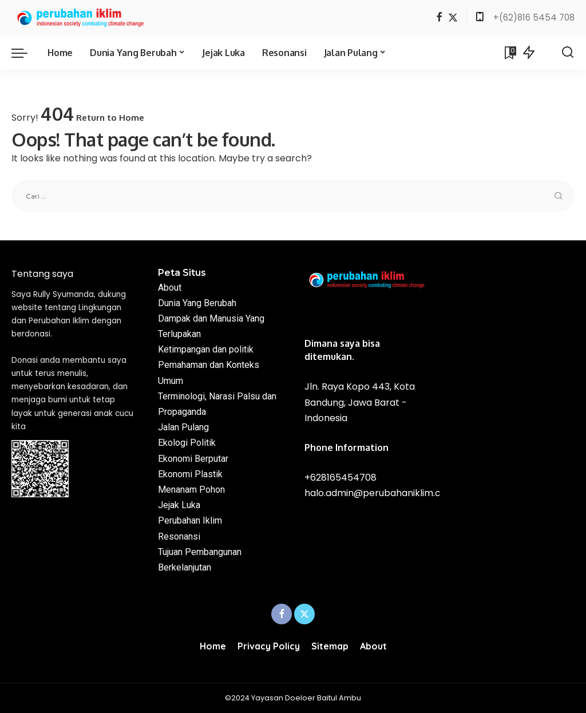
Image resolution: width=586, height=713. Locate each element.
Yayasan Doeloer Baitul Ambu (306, 698)
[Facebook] (439, 18)
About (169, 287)
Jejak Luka (179, 505)
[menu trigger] (25, 52)
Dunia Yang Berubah (197, 303)
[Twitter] (453, 18)
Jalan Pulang (183, 427)
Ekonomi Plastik (190, 474)
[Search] (568, 52)
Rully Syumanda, (64, 294)
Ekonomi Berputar (193, 458)
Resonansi (179, 536)
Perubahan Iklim (190, 520)
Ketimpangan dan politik (206, 349)
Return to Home (110, 117)
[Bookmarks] (509, 52)
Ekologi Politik (187, 442)
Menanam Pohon (191, 489)
